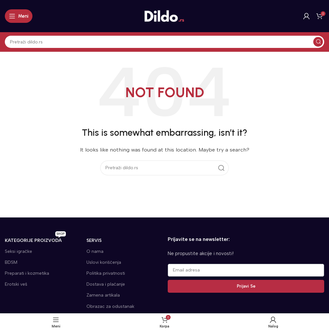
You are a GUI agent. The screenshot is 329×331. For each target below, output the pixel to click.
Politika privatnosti (105, 273)
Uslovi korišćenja (103, 262)
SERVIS (94, 240)
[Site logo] (164, 16)
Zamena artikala (103, 295)
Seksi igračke (18, 251)
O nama (94, 251)
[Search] (164, 42)
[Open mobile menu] (19, 16)
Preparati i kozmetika (27, 273)
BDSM (11, 262)
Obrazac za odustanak (110, 306)
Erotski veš (16, 284)
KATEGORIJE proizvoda (35, 239)
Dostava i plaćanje (105, 284)
